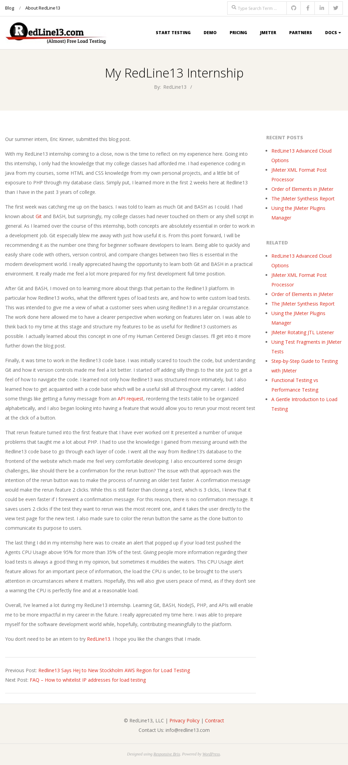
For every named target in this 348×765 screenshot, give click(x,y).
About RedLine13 (42, 8)
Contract (214, 720)
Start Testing (173, 33)
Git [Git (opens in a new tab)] (39, 216)
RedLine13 (98, 639)
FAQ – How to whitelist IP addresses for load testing (88, 680)
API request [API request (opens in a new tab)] (130, 398)
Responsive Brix (166, 754)
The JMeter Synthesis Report (303, 198)
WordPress (211, 754)
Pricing (238, 33)
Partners (300, 33)
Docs (331, 33)
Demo (210, 33)
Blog (9, 8)
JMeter (268, 33)
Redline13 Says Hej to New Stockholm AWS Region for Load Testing (114, 670)
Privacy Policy (184, 720)
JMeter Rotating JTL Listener (302, 332)
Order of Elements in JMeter (302, 189)
